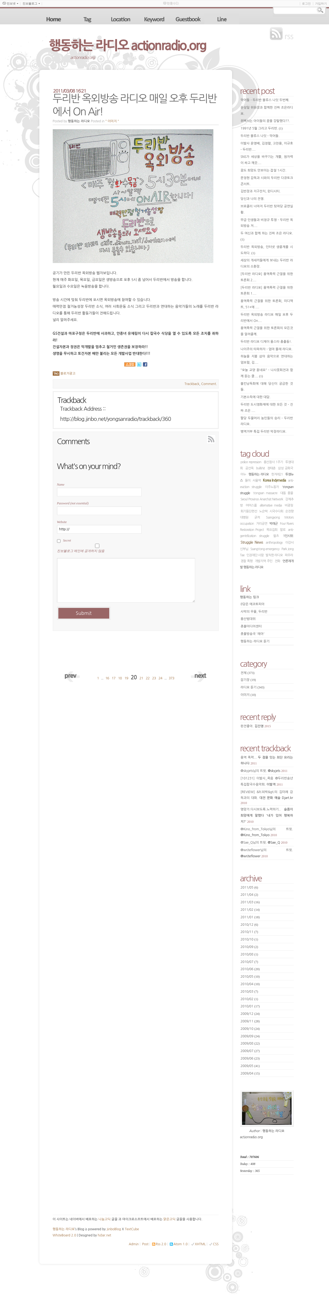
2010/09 (249, 947)
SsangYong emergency (264, 549)
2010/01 (250, 1006)
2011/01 (250, 917)
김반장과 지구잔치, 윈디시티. (261, 191)
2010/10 (249, 939)
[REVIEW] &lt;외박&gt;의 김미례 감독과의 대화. (267, 797)
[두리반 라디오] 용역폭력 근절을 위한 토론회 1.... (267, 290)
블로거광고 (67, 373)
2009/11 (250, 1021)
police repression (251, 462)
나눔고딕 (105, 1219)
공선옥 (249, 468)
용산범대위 (248, 618)
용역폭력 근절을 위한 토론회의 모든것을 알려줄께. (267, 331)
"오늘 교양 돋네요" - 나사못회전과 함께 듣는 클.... (267, 373)
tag (87, 18)
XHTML (200, 1244)
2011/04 (249, 895)
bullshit (260, 468)
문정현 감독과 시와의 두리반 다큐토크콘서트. (267, 181)
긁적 (257, 517)
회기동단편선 (249, 511)
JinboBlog (114, 1229)
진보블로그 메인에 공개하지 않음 (80, 551)
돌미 (248, 480)
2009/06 (250, 1058)
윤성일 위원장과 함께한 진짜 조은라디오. (267, 110)
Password (73, 503)
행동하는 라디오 (258, 474)
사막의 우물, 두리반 (254, 611)
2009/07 (250, 1051)
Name (61, 484)
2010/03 (249, 991)
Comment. (209, 384)
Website (62, 522)
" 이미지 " (112, 121)
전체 (248, 673)
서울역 (256, 480)
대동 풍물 (286, 493)
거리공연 (261, 523)
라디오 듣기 (252, 687)
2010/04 (250, 984)
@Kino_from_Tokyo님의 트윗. (267, 832)
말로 (283, 529)
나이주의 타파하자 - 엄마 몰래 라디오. (267, 349)
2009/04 (250, 1073)
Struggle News (252, 542)
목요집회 (271, 529)
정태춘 (271, 468)
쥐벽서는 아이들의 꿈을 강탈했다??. (265, 121)
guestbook (189, 18)
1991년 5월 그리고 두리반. (262, 128)
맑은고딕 (169, 1219)
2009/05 (250, 1066)
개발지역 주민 (263, 561)
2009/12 (250, 1014)
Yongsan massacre (265, 493)
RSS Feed (199, 439)
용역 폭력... (267, 760)
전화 (277, 561)
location (121, 18)
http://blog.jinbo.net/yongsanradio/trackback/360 (115, 419)
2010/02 (249, 999)
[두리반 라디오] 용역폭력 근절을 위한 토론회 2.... (267, 277)
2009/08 (250, 1043)
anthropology (274, 542)
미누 (243, 474)
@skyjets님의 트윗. (264, 771)
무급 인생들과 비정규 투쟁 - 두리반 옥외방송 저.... (267, 223)
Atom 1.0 (180, 1244)
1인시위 (288, 536)
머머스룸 (251, 505)
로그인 (306, 3)
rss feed (283, 33)
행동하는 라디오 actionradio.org (127, 45)
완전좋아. (256, 726)
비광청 (289, 505)
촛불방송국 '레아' (253, 633)
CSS (215, 1244)
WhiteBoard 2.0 (64, 1235)
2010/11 (249, 932)
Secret (67, 540)
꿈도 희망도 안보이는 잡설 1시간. (263, 170)
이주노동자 (272, 487)
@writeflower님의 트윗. (267, 853)
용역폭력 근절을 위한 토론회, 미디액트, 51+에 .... (267, 304)
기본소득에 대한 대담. (256, 397)
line (222, 18)
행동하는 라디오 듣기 (255, 641)
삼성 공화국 (285, 468)
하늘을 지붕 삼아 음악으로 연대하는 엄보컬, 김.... (267, 359)
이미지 (248, 695)
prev (73, 675)
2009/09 (250, 1036)
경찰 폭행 (247, 561)
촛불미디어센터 (251, 626)
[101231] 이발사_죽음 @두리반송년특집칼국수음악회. (267, 781)
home (54, 18)
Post (145, 1244)
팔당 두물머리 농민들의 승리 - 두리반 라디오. (267, 421)
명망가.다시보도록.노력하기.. (267, 816)
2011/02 (250, 910)
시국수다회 (276, 511)
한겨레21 (277, 474)
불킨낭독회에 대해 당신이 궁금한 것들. (267, 386)
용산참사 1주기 (273, 462)
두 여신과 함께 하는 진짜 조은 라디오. (267, 236)
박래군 (273, 523)
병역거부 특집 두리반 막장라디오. (264, 431)
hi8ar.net (104, 1235)
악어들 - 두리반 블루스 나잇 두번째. (265, 100)
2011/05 (249, 887)
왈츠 (276, 536)
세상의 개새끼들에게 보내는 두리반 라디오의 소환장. (267, 263)
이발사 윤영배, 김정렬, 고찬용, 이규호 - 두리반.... (267, 146)
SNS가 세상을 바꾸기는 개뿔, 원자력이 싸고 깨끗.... (267, 160)
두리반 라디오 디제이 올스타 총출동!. (266, 341)
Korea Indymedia (274, 480)
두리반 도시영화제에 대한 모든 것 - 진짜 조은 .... (267, 407)
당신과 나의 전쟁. (252, 198)
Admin (134, 1244)
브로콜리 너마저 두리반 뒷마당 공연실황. (267, 209)
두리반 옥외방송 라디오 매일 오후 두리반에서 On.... (267, 317)
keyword (155, 18)
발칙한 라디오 (274, 555)
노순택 (263, 511)
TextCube (132, 1229)
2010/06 (250, 969)
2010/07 (249, 962)
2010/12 (249, 925)
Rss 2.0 (161, 1244)
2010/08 (249, 954)
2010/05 (250, 976)
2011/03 (250, 902)
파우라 (289, 555)
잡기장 (248, 680)
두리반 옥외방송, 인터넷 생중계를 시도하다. (267, 250)
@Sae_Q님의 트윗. (264, 842)
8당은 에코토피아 (253, 604)
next (199, 675)
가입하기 (321, 3)
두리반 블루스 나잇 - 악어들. (260, 136)
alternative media (271, 505)
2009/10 (250, 1029)
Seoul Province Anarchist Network (262, 499)
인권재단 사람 (255, 555)
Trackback (191, 384)
